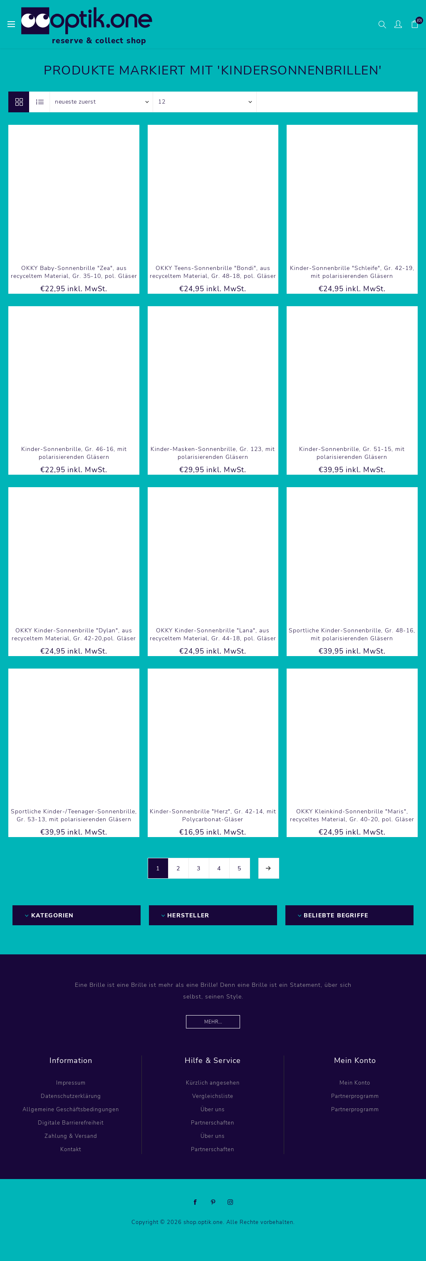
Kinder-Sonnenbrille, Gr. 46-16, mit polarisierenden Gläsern (74, 453)
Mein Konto (354, 1083)
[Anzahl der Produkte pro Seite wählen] (205, 102)
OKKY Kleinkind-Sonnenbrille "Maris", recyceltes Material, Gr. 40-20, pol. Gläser (352, 815)
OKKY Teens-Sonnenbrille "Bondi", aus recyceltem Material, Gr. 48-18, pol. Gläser (213, 272)
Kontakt (70, 1149)
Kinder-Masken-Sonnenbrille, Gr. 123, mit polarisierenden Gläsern (213, 453)
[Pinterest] (213, 1202)
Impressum (71, 1083)
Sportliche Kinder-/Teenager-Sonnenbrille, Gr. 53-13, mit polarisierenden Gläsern (74, 815)
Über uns (213, 1109)
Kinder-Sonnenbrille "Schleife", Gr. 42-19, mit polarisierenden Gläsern (352, 272)
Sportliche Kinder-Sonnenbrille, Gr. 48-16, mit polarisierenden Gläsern (352, 634)
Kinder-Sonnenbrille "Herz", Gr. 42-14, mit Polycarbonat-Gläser (213, 815)
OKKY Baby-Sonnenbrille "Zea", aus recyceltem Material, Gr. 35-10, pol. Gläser (74, 272)
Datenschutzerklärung (71, 1096)
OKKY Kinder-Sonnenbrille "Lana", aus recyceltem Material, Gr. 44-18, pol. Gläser (213, 634)
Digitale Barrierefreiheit (71, 1123)
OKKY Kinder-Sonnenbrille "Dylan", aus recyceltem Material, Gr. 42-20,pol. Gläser (74, 634)
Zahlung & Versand (71, 1136)
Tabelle (18, 102)
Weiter (269, 868)
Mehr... (213, 1022)
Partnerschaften (212, 1123)
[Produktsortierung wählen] (102, 102)
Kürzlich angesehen (213, 1083)
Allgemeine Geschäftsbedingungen (70, 1109)
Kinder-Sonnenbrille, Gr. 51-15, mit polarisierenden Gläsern (352, 453)
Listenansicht (40, 102)
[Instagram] (230, 1202)
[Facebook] (195, 1202)
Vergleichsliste (212, 1096)
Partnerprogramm (355, 1096)
